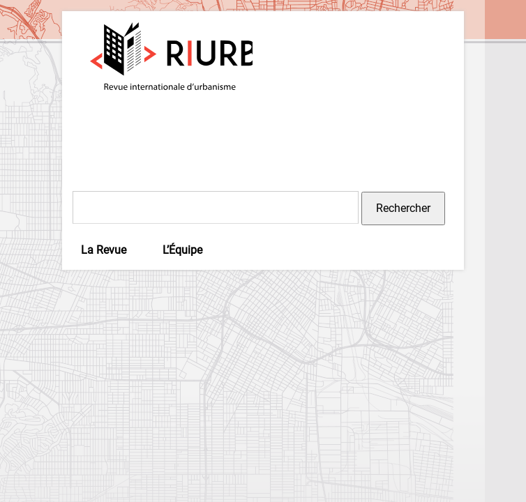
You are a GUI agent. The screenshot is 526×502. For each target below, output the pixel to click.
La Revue (103, 250)
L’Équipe (182, 250)
